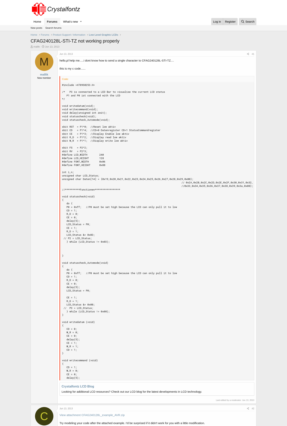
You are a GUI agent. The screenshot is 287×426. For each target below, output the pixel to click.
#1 (253, 54)
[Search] (247, 21)
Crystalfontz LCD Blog (78, 386)
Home (37, 21)
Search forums (53, 27)
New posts (36, 27)
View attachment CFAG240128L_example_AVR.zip (92, 415)
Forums (52, 21)
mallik (36, 46)
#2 (253, 408)
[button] (81, 21)
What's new (70, 21)
